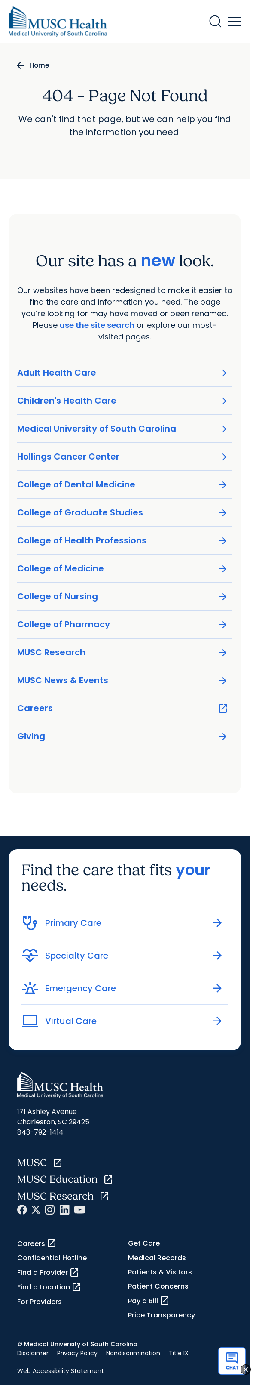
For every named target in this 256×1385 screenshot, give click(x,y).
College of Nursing (122, 596)
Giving (122, 736)
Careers (122, 708)
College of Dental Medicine (122, 484)
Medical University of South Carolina (122, 429)
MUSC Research (122, 652)
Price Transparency (161, 1315)
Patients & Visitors (160, 1272)
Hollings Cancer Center (122, 456)
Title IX (179, 1353)
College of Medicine (122, 568)
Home (39, 65)
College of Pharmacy (122, 624)
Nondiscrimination (133, 1353)
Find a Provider (48, 1273)
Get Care (144, 1243)
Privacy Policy (77, 1353)
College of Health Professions (122, 540)
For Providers (39, 1302)
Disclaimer (33, 1353)
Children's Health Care (122, 401)
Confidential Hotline (52, 1258)
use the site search (97, 325)
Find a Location (49, 1287)
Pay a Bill (149, 1301)
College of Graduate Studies (122, 512)
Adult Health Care (122, 373)
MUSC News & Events (122, 680)
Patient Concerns (158, 1286)
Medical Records (157, 1258)
